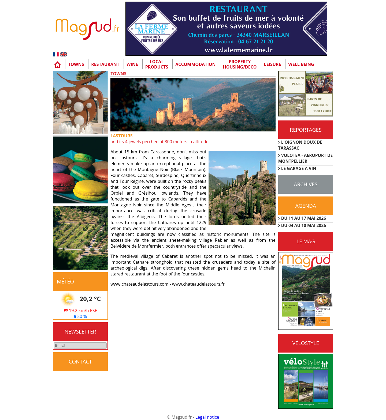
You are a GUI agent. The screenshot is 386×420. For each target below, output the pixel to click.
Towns (76, 64)
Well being (301, 64)
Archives (305, 184)
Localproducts (156, 64)
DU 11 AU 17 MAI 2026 (303, 218)
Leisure (272, 64)
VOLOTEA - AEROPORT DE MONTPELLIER (305, 158)
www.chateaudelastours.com (139, 284)
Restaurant (105, 64)
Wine (132, 64)
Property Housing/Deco (240, 64)
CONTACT (80, 361)
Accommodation (195, 64)
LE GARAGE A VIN (298, 168)
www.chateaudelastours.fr (198, 284)
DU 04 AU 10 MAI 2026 (303, 225)
